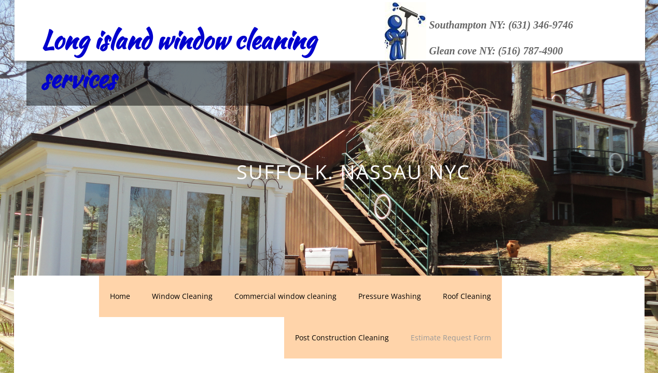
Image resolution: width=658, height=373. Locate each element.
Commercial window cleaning (285, 296)
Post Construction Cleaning (342, 337)
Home (120, 296)
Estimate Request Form (451, 337)
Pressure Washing (389, 296)
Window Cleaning (182, 296)
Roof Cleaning (467, 296)
